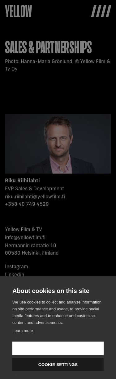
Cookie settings (58, 364)
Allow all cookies (58, 348)
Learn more (22, 330)
